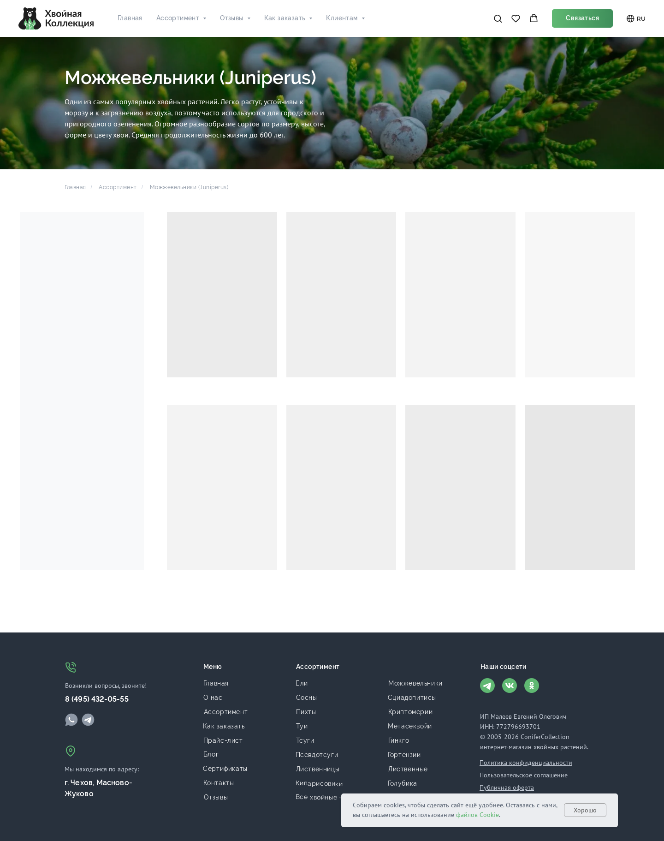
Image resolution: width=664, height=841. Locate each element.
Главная (130, 18)
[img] (71, 719)
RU (636, 19)
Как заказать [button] (285, 18)
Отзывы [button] (231, 18)
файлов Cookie (477, 815)
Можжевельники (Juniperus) (189, 187)
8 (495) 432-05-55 (97, 699)
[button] (497, 18)
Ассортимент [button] (177, 18)
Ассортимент (118, 187)
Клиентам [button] (341, 18)
